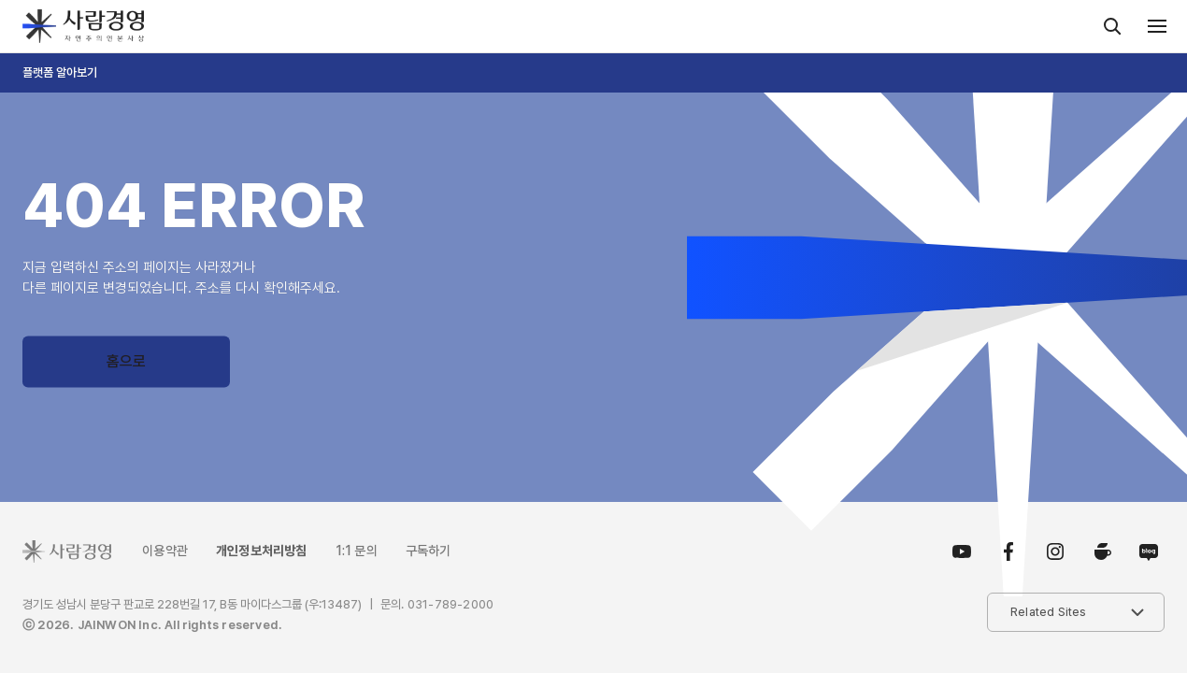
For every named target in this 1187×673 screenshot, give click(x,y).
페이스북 (1008, 551)
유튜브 (962, 551)
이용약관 (165, 550)
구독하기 (428, 550)
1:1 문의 (357, 550)
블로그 (1145, 551)
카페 (1102, 551)
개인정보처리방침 (261, 550)
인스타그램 (1055, 551)
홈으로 (126, 361)
